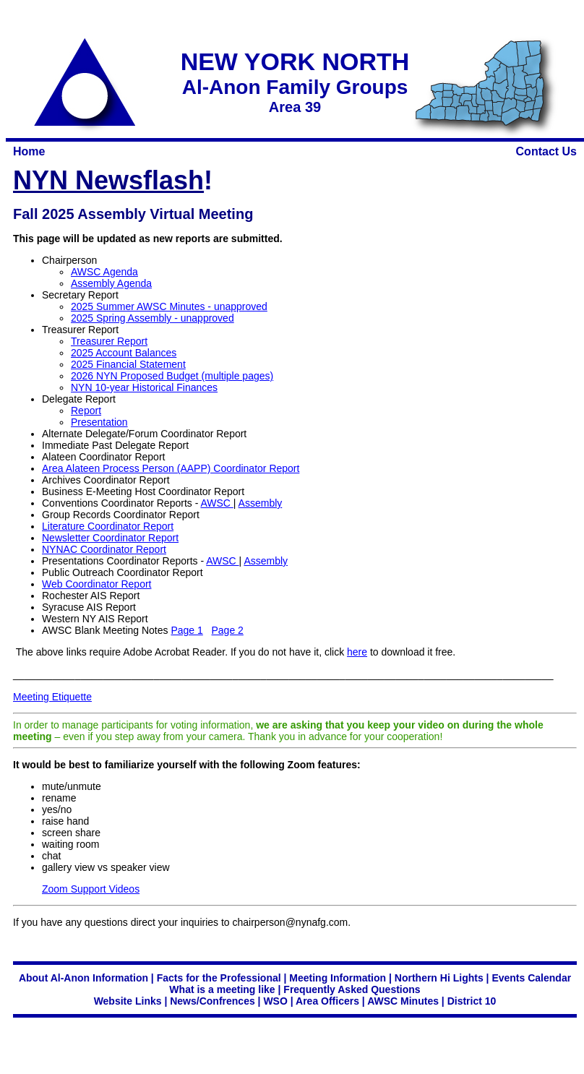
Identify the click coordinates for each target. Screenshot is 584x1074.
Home (29, 151)
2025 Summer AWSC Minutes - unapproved (169, 306)
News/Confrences (212, 1001)
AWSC (216, 503)
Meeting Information (337, 978)
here (357, 652)
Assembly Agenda (111, 283)
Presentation (99, 422)
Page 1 (186, 630)
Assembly (261, 503)
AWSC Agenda (104, 272)
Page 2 (228, 630)
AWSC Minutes (403, 1001)
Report (86, 410)
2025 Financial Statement (128, 364)
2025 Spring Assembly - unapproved (152, 318)
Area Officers (327, 1001)
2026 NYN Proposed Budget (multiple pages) (172, 376)
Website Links (128, 1001)
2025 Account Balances (123, 352)
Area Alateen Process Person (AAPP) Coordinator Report (170, 468)
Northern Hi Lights (439, 978)
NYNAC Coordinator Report (104, 549)
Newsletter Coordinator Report (110, 538)
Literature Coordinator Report (107, 526)
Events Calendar (531, 978)
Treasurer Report (109, 341)
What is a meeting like (222, 989)
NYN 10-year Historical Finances (144, 387)
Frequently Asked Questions (351, 989)
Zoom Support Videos (90, 889)
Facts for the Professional (219, 978)
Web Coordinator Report (96, 584)
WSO (275, 1001)
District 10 (472, 1001)
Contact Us (546, 151)
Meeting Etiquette (52, 697)
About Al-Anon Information (83, 978)
